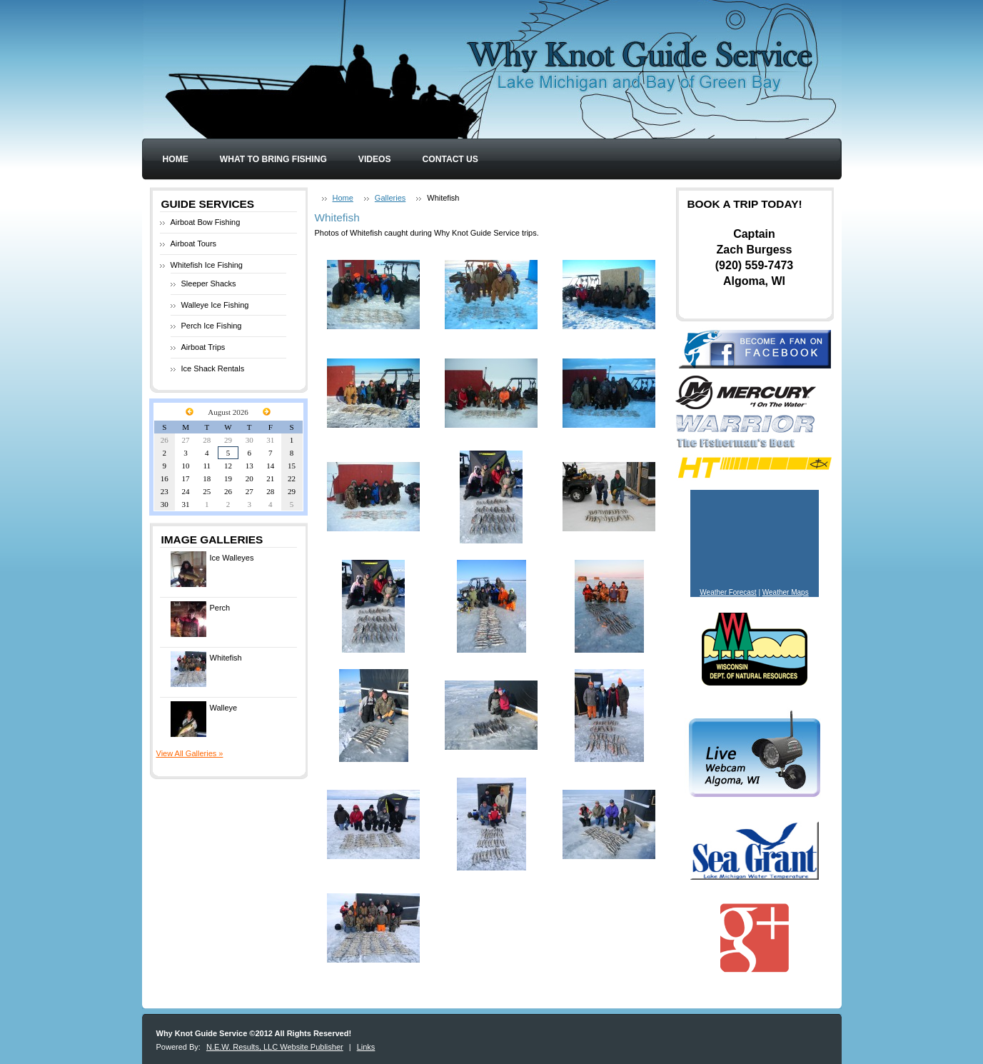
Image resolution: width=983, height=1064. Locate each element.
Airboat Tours (194, 243)
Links (366, 1047)
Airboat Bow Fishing (206, 222)
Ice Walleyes (212, 569)
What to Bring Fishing (273, 159)
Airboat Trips (203, 347)
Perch (201, 619)
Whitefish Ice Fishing (207, 265)
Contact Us (450, 159)
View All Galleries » (189, 753)
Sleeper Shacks (208, 283)
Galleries (390, 198)
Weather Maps (785, 592)
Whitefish (206, 669)
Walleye (204, 719)
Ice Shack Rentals (213, 368)
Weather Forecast (728, 592)
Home (175, 159)
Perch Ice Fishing (211, 325)
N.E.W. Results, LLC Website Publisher (274, 1047)
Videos (374, 159)
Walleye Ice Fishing (215, 305)
